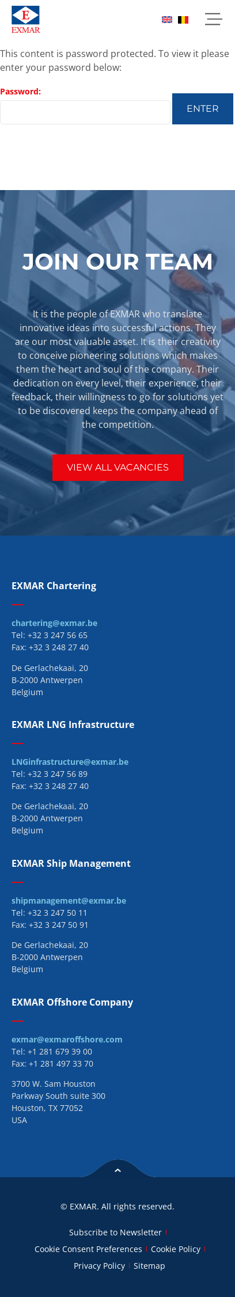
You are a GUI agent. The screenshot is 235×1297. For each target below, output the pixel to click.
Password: (85, 105)
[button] (213, 19)
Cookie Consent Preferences (88, 1248)
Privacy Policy (99, 1265)
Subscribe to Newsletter (115, 1232)
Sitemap (149, 1265)
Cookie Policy (175, 1248)
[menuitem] (167, 19)
